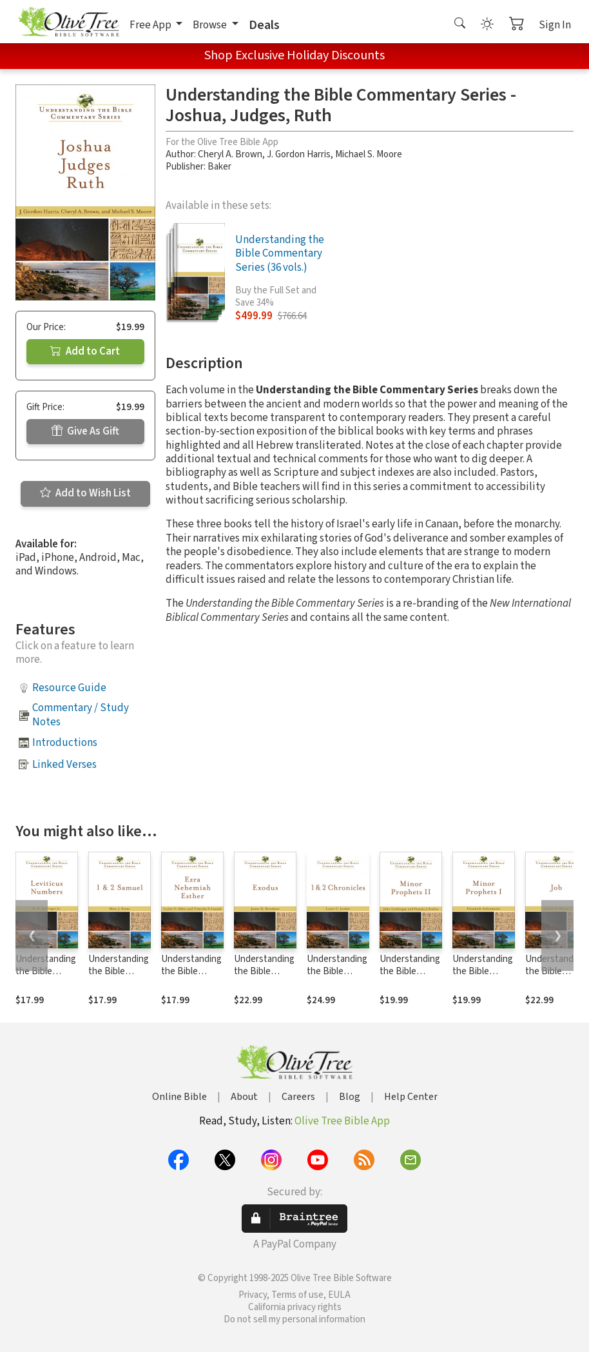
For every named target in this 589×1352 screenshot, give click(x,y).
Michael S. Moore (368, 154)
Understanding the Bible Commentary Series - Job (555, 977)
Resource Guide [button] (69, 688)
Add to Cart (85, 351)
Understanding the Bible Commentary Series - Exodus (265, 977)
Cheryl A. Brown (230, 154)
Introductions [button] (64, 742)
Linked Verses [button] (64, 764)
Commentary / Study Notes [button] (80, 714)
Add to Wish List (85, 493)
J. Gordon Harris (299, 154)
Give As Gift (85, 431)
